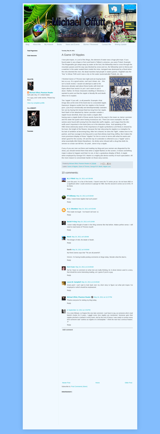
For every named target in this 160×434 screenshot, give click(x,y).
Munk (69, 237)
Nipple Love (107, 166)
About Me (37, 44)
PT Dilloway (71, 196)
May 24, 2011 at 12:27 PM (103, 297)
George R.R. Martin (96, 166)
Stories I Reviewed (90, 44)
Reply (69, 189)
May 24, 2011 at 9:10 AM (86, 221)
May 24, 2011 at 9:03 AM (87, 209)
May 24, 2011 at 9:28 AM (80, 237)
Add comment (67, 330)
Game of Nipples (72, 166)
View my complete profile (35, 103)
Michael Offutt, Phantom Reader (79, 297)
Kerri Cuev (71, 267)
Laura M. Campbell (74, 282)
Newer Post (66, 383)
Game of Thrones (84, 166)
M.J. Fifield (71, 178)
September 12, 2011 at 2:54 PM (79, 310)
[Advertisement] (97, 409)
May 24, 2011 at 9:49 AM (80, 249)
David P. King (72, 221)
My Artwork (48, 44)
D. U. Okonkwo (72, 209)
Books (59, 44)
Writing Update (121, 44)
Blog (27, 44)
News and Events (73, 44)
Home (97, 383)
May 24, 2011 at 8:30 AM (84, 178)
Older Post (128, 383)
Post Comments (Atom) (79, 386)
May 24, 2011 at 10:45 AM (85, 267)
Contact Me (106, 44)
